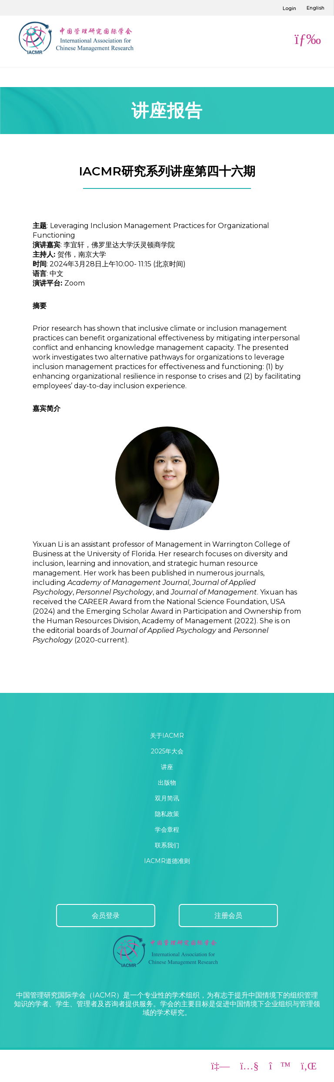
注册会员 (228, 915)
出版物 (167, 782)
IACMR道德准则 (167, 861)
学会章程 (167, 829)
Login (289, 8)
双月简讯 (167, 798)
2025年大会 (167, 751)
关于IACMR (167, 735)
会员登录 (106, 915)
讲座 (167, 767)
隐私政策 (167, 814)
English (315, 8)
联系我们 (167, 845)
